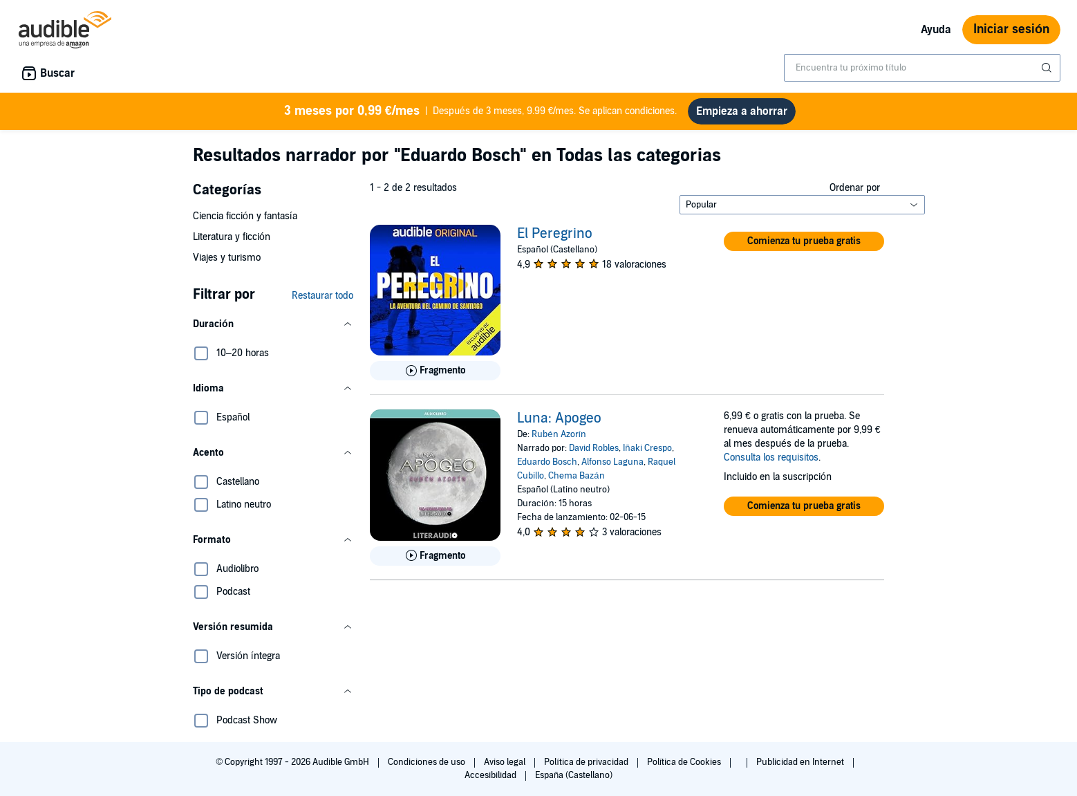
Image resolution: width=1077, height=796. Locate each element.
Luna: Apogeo (559, 418)
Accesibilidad (491, 775)
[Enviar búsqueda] (1048, 68)
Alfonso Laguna (612, 462)
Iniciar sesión (1011, 29)
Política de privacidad (587, 762)
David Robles (594, 448)
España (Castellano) (573, 775)
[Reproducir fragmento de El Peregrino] (435, 370)
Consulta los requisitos (771, 457)
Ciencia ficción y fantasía (245, 216)
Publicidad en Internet (801, 762)
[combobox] (922, 68)
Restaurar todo (322, 296)
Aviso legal (505, 762)
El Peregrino (554, 233)
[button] (273, 324)
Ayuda (936, 30)
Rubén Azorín (559, 434)
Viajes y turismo (227, 257)
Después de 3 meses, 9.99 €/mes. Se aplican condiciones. (480, 111)
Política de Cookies (685, 762)
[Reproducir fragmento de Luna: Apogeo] (435, 556)
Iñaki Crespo (647, 448)
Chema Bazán (576, 475)
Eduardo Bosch (547, 462)
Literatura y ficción (231, 237)
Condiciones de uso (427, 762)
